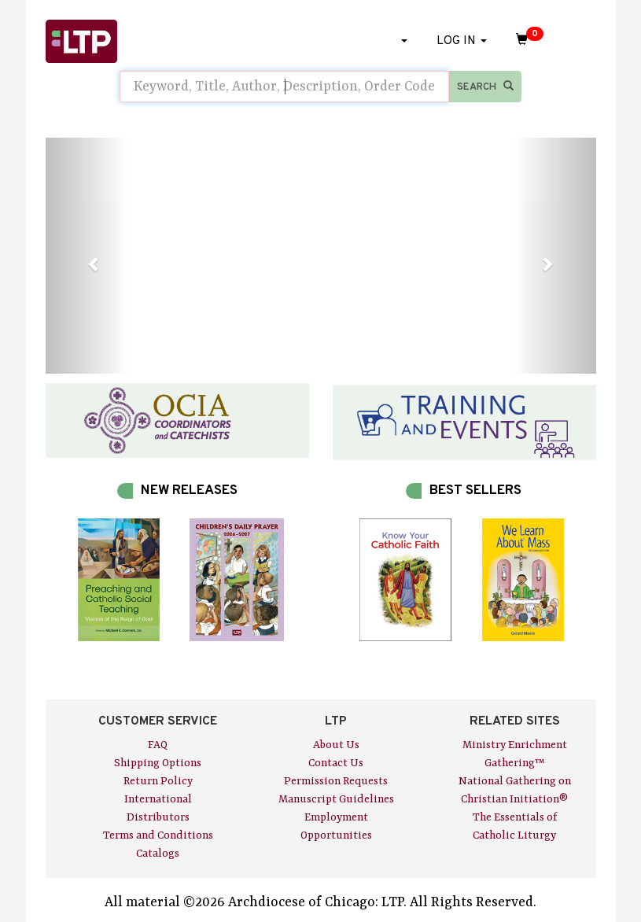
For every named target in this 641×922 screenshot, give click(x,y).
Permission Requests (336, 781)
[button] (87, 256)
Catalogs (157, 853)
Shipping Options (157, 763)
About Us (336, 745)
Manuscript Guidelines (336, 799)
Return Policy (158, 781)
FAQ (158, 745)
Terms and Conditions (158, 835)
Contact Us (335, 763)
